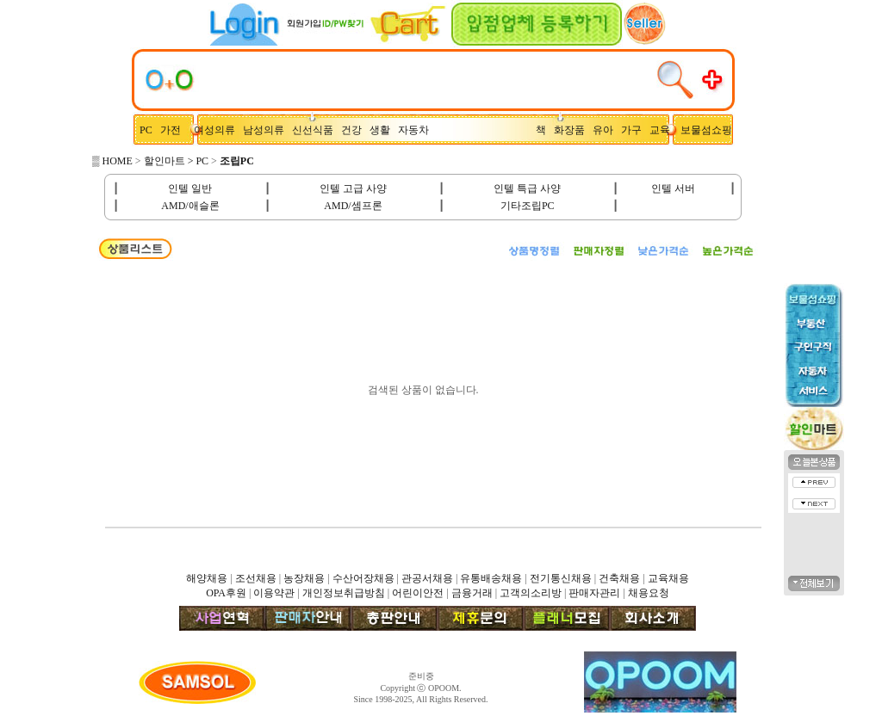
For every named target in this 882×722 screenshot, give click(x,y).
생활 (384, 130)
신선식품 (315, 130)
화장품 (573, 130)
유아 (607, 130)
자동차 (416, 130)
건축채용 (619, 578)
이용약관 (274, 593)
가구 (634, 130)
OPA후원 (226, 593)
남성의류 (267, 130)
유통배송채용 (491, 578)
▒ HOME (112, 161)
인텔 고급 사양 (353, 188)
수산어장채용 (363, 578)
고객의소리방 (531, 593)
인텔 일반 (190, 188)
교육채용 (668, 578)
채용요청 (648, 593)
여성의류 (216, 130)
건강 (355, 130)
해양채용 (206, 578)
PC (147, 130)
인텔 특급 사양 (527, 188)
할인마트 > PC (176, 161)
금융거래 (472, 593)
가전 (174, 130)
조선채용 (255, 578)
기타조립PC (527, 206)
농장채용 (304, 578)
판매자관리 (594, 593)
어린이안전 (418, 593)
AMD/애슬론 (190, 206)
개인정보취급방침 (343, 593)
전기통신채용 (561, 578)
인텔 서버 (673, 188)
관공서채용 (427, 578)
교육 (663, 130)
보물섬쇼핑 (706, 130)
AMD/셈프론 (353, 206)
